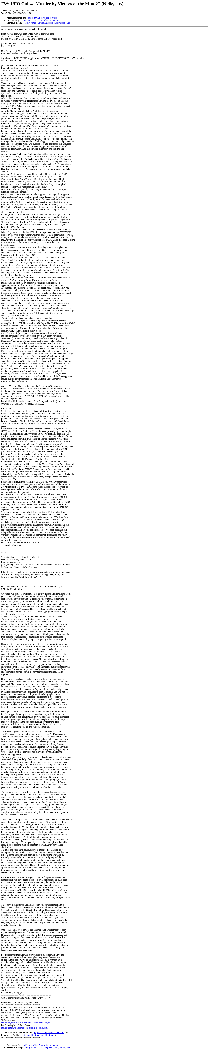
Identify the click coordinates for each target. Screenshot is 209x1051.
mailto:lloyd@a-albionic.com (14, 1023)
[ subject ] (45, 18)
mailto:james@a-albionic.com (14, 1028)
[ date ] (30, 18)
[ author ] (54, 18)
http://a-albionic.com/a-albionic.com (38, 1035)
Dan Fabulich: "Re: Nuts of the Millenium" (40, 20)
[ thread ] (37, 18)
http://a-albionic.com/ (38, 1028)
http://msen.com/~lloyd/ (39, 1023)
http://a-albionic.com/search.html (49, 1032)
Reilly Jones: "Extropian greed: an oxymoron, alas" (48, 23)
